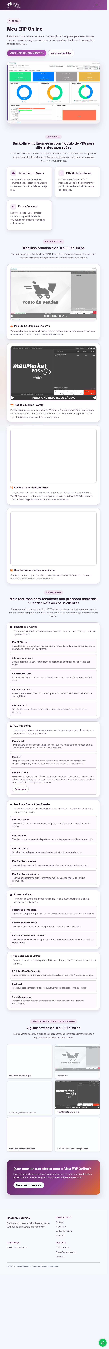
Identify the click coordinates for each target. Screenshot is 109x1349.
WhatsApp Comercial (65, 1251)
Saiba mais (20, 790)
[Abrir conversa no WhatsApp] (103, 1343)
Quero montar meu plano (28, 1185)
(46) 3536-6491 (63, 1247)
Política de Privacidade (17, 1247)
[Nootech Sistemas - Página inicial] (13, 4)
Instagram (60, 1256)
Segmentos (61, 1226)
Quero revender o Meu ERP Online (27, 53)
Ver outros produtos (61, 53)
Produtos (60, 1222)
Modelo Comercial (64, 1231)
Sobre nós (60, 1235)
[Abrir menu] (97, 5)
